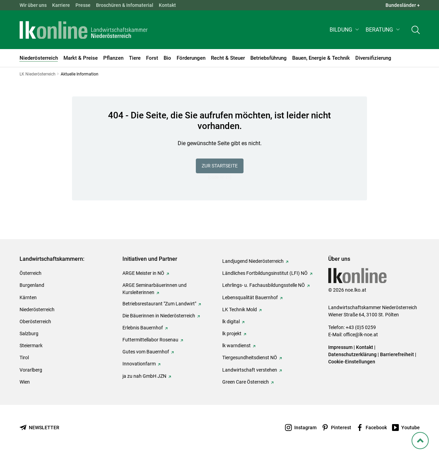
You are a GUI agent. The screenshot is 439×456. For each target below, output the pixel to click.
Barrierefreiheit (397, 354)
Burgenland (32, 285)
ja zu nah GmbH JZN (144, 376)
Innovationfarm (139, 363)
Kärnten (28, 297)
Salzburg (29, 333)
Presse (83, 5)
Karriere (61, 5)
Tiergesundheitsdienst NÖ (249, 357)
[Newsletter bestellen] (39, 427)
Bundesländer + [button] (402, 5)
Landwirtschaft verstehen (249, 370)
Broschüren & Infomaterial (124, 5)
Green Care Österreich (245, 382)
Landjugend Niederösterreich (253, 261)
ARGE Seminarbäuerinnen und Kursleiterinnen (154, 288)
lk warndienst (236, 345)
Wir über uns (33, 5)
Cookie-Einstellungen (351, 361)
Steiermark (31, 345)
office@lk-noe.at (360, 334)
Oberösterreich (35, 321)
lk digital (231, 321)
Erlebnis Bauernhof (142, 327)
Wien (25, 382)
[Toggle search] (416, 29)
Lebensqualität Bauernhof (250, 297)
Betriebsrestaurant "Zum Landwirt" (159, 303)
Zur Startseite (220, 165)
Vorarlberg (31, 370)
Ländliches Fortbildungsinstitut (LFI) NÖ (265, 273)
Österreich (30, 273)
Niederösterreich (37, 309)
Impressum (340, 347)
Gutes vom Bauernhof (145, 351)
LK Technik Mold (239, 309)
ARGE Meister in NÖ (143, 273)
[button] (345, 29)
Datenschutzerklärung (352, 354)
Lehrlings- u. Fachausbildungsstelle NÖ (263, 285)
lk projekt (231, 333)
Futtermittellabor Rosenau (150, 339)
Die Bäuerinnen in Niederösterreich (158, 315)
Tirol (24, 357)
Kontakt (167, 5)
